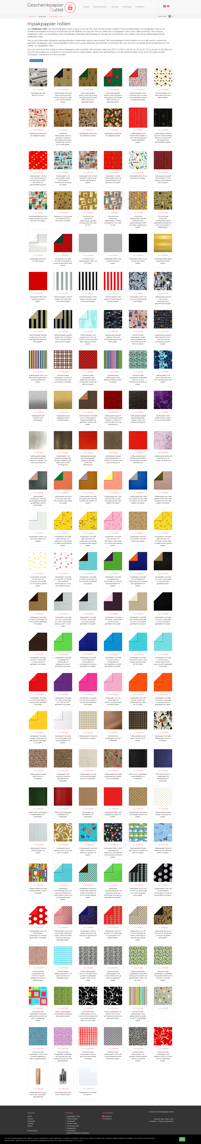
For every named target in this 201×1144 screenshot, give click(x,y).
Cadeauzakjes (71, 1119)
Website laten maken (162, 1119)
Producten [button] (100, 7)
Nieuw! (115, 7)
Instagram (107, 1119)
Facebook (107, 1116)
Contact (139, 7)
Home (86, 7)
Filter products (36, 60)
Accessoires (70, 1131)
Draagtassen (70, 1128)
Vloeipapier (70, 1121)
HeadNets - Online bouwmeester (161, 1121)
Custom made (71, 1123)
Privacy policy (32, 1131)
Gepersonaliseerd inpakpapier (77, 1133)
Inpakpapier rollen (56, 16)
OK (182, 1139)
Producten (31, 1121)
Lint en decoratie (72, 1126)
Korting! (127, 7)
